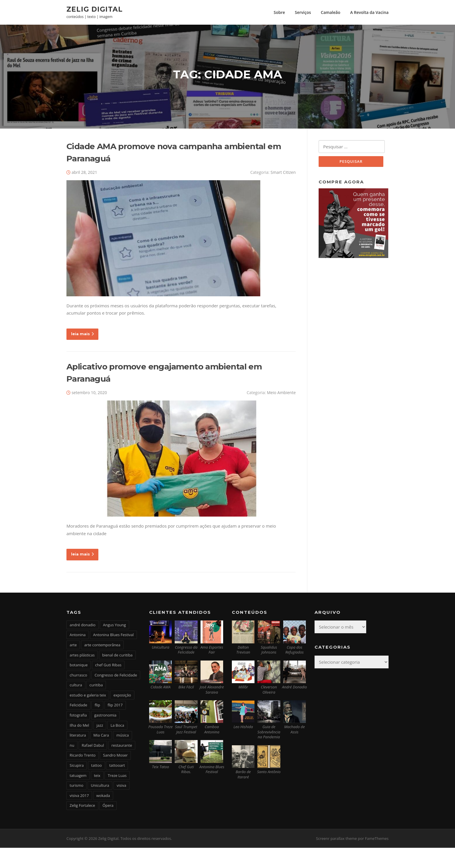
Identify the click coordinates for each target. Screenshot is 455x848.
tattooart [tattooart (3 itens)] (117, 765)
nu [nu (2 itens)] (72, 745)
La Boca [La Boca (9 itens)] (117, 725)
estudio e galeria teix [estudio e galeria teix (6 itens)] (88, 695)
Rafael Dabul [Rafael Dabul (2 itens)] (93, 745)
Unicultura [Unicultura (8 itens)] (100, 785)
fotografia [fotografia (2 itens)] (78, 715)
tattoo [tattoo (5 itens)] (96, 765)
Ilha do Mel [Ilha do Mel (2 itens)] (79, 725)
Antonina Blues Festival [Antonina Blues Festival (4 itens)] (113, 635)
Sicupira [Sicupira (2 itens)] (77, 765)
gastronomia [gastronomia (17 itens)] (105, 715)
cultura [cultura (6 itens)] (76, 685)
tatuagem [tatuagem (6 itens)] (78, 775)
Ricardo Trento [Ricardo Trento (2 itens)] (82, 755)
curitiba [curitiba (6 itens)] (96, 685)
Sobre (279, 12)
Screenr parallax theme (336, 838)
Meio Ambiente (281, 393)
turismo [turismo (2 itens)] (76, 785)
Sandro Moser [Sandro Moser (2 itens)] (115, 755)
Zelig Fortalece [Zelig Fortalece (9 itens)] (82, 806)
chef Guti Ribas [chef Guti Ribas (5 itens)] (108, 665)
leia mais (82, 334)
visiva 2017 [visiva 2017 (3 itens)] (79, 795)
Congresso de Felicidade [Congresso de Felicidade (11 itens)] (116, 675)
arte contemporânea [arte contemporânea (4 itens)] (102, 645)
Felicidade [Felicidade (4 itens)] (78, 705)
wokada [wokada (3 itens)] (103, 795)
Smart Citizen (283, 172)
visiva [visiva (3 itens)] (121, 785)
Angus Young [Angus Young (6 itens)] (114, 625)
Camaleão (330, 12)
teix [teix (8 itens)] (97, 775)
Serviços (303, 12)
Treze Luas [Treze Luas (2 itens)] (117, 775)
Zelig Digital (94, 9)
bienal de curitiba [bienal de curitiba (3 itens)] (117, 655)
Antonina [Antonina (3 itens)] (78, 635)
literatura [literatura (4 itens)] (78, 735)
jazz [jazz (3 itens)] (100, 725)
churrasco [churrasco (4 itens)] (78, 675)
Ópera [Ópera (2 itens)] (107, 806)
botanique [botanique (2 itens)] (79, 665)
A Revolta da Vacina (369, 12)
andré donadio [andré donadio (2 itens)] (82, 625)
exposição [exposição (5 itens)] (122, 695)
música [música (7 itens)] (122, 735)
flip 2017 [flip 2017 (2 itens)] (115, 705)
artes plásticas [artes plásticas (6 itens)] (82, 655)
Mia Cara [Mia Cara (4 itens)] (101, 735)
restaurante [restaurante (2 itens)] (121, 745)
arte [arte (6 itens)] (73, 645)
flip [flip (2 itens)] (97, 705)
